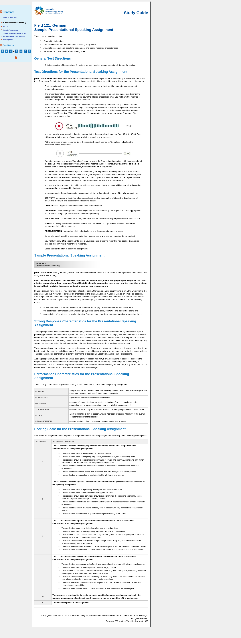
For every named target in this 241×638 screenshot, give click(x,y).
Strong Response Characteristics (15, 33)
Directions (7, 27)
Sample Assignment (10, 30)
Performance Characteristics (14, 36)
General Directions (10, 17)
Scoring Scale (8, 39)
